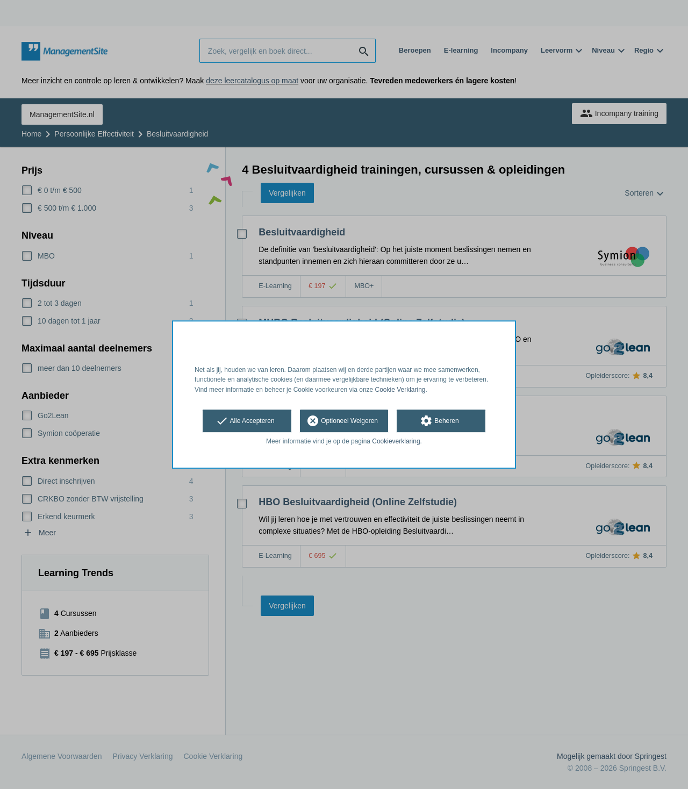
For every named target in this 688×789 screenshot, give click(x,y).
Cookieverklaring (396, 441)
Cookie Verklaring (400, 389)
